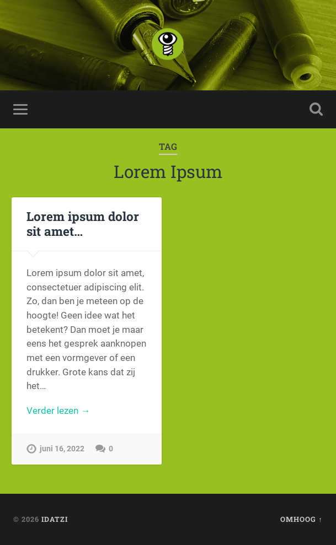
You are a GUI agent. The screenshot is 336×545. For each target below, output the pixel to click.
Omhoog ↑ (301, 519)
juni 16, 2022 (62, 449)
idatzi (54, 519)
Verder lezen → (58, 410)
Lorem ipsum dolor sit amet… (82, 223)
